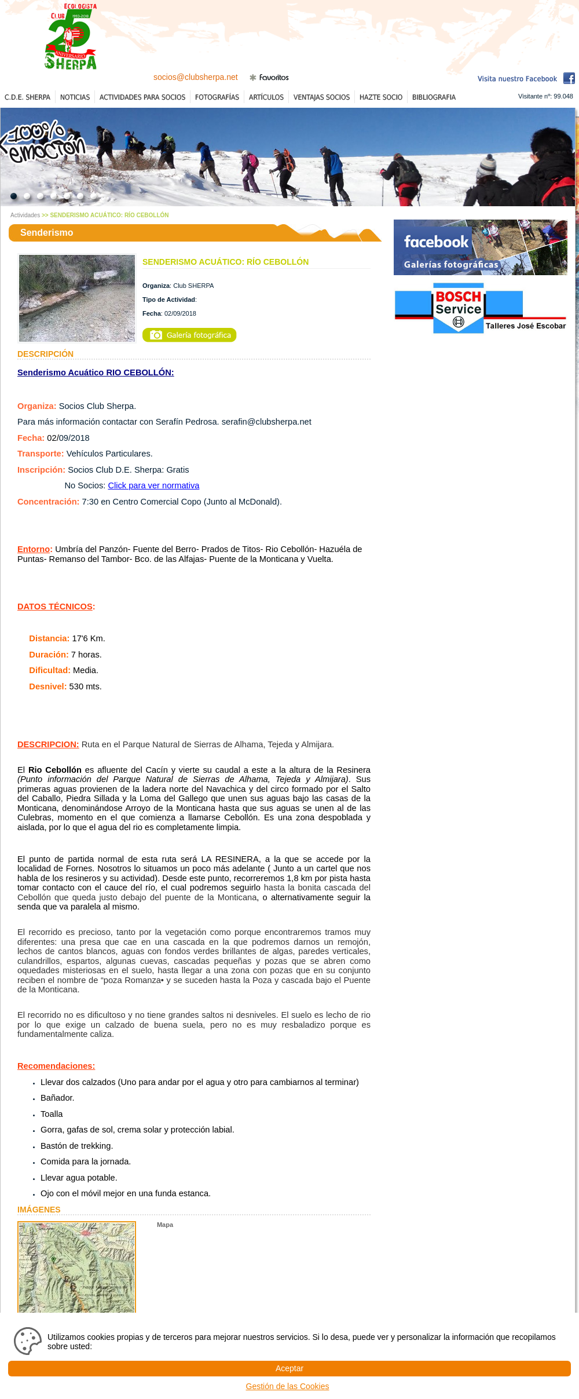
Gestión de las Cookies (287, 1386)
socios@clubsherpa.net (195, 77)
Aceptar (289, 1368)
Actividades (25, 215)
